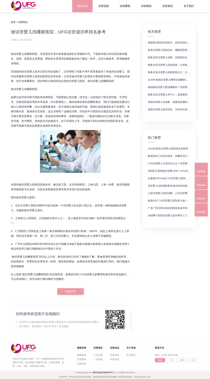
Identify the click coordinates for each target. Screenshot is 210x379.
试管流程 (103, 6)
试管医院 (146, 6)
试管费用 (125, 6)
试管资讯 (167, 6)
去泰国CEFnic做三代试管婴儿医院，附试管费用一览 (176, 178)
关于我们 (189, 6)
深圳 (160, 360)
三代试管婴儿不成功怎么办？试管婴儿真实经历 (174, 163)
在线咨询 (70, 291)
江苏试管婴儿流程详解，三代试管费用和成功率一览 (176, 193)
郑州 (182, 360)
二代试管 (98, 359)
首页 (13, 22)
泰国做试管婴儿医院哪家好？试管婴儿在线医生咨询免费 (179, 87)
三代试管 (98, 355)
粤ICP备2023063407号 (103, 372)
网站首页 (82, 6)
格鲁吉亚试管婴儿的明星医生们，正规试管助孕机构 (176, 72)
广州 (171, 360)
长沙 (193, 360)
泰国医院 (81, 355)
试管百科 (114, 359)
